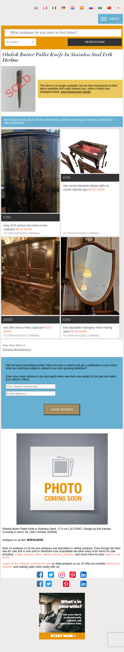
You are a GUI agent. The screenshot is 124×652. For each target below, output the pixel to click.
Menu (114, 19)
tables (47, 554)
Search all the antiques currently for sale (26, 563)
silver (38, 554)
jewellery (69, 554)
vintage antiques (24, 554)
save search (62, 409)
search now (95, 42)
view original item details (76, 91)
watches (57, 554)
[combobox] (20, 42)
